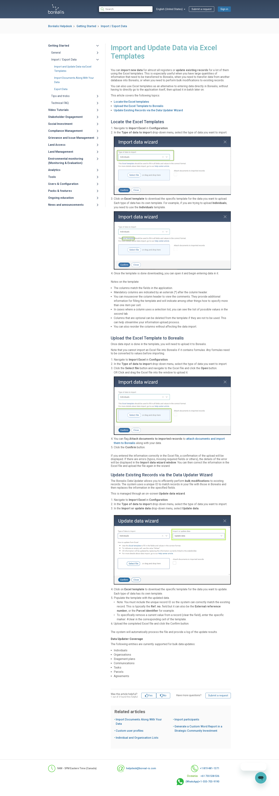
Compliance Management (65, 131)
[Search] (126, 9)
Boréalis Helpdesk (60, 26)
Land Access (56, 144)
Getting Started (86, 26)
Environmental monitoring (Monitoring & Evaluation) (65, 161)
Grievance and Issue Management (71, 137)
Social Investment (60, 124)
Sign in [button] (224, 9)
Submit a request (202, 9)
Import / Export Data (114, 26)
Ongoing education (61, 197)
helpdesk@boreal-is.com (136, 768)
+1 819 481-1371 (205, 768)
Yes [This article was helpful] (150, 695)
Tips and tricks (60, 96)
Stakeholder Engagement (65, 117)
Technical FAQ (60, 103)
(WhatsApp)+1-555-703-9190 (198, 781)
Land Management (60, 151)
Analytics (54, 170)
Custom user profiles (129, 730)
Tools (52, 177)
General (56, 52)
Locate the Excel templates (131, 101)
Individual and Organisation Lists (137, 737)
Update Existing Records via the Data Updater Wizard (148, 110)
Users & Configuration (63, 184)
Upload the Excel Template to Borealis (138, 106)
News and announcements (66, 204)
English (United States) (169, 9)
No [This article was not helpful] (164, 695)
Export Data (60, 89)
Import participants (186, 719)
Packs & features (60, 191)
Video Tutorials (58, 110)
